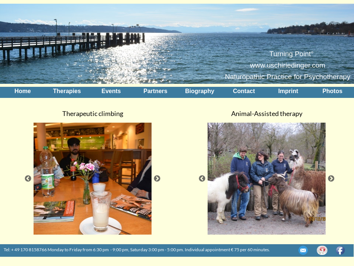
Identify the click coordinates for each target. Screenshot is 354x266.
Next (157, 179)
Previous (28, 179)
